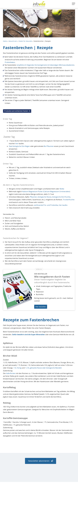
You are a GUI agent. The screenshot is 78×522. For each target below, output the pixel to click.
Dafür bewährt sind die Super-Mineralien (28, 334)
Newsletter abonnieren (40, 461)
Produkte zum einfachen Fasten (16, 111)
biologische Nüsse (44, 197)
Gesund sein (13, 41)
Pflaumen (33, 197)
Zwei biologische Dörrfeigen (19, 146)
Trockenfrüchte (68, 200)
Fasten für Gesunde (25, 41)
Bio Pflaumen (49, 146)
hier (16, 143)
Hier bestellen (40, 307)
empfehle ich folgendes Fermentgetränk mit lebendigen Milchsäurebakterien (45, 65)
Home (5, 41)
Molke (62, 189)
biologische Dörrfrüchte (61, 197)
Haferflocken (11, 373)
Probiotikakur (10, 62)
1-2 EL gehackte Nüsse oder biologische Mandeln (43, 368)
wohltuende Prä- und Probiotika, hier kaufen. (51, 205)
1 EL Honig (17, 368)
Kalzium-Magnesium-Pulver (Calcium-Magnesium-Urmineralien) (46, 191)
